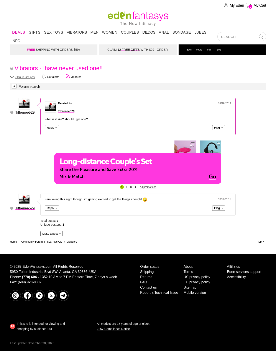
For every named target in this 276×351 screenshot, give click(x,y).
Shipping (147, 272)
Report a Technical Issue (159, 292)
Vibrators (77, 32)
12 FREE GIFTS (129, 49)
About (188, 266)
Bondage (181, 32)
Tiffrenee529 (25, 112)
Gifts (35, 32)
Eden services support (244, 272)
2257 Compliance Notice (113, 329)
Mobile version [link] (195, 292)
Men (94, 32)
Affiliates (233, 266)
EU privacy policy (197, 282)
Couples (130, 32)
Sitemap (190, 287)
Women (109, 32)
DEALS (18, 32)
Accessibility (236, 277)
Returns (146, 277)
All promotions (148, 187)
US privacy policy (197, 277)
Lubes (200, 32)
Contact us (148, 287)
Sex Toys (53, 32)
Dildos (148, 32)
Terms (188, 272)
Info (16, 41)
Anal (164, 32)
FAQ (143, 282)
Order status (149, 266)
